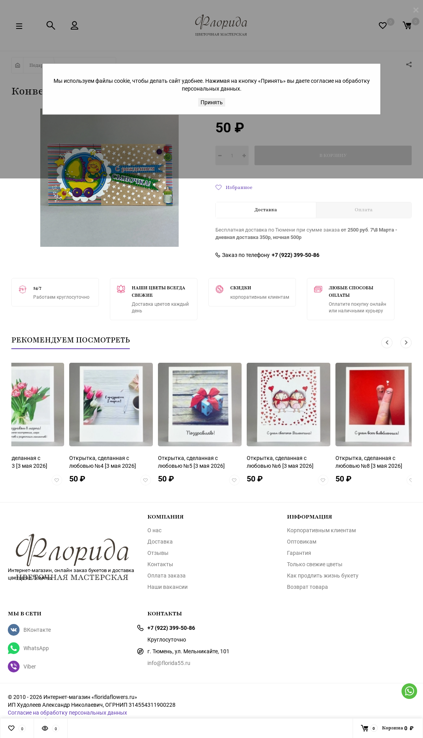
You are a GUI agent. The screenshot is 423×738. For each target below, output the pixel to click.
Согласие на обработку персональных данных (67, 712)
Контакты (160, 564)
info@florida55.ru (168, 663)
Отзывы (157, 553)
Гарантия (299, 553)
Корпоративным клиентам (321, 530)
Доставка (160, 541)
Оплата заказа (166, 575)
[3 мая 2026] (102, 461)
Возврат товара (307, 587)
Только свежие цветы (314, 564)
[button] (387, 342)
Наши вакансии (167, 587)
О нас (154, 530)
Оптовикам (301, 541)
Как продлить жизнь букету (322, 575)
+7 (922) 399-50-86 (295, 255)
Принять (212, 102)
